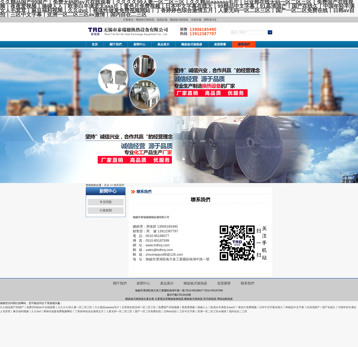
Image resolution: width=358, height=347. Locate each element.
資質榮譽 (220, 44)
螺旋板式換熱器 (191, 44)
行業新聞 (106, 210)
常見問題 (106, 202)
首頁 (95, 44)
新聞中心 (139, 44)
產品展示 (163, 44)
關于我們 (116, 44)
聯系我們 (244, 44)
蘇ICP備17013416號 (179, 294)
